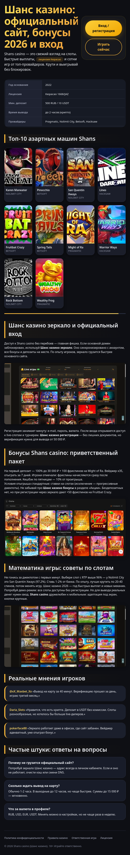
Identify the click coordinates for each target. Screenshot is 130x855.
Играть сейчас (104, 47)
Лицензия (106, 838)
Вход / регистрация (103, 28)
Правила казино (58, 838)
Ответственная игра (84, 838)
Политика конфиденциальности (24, 838)
